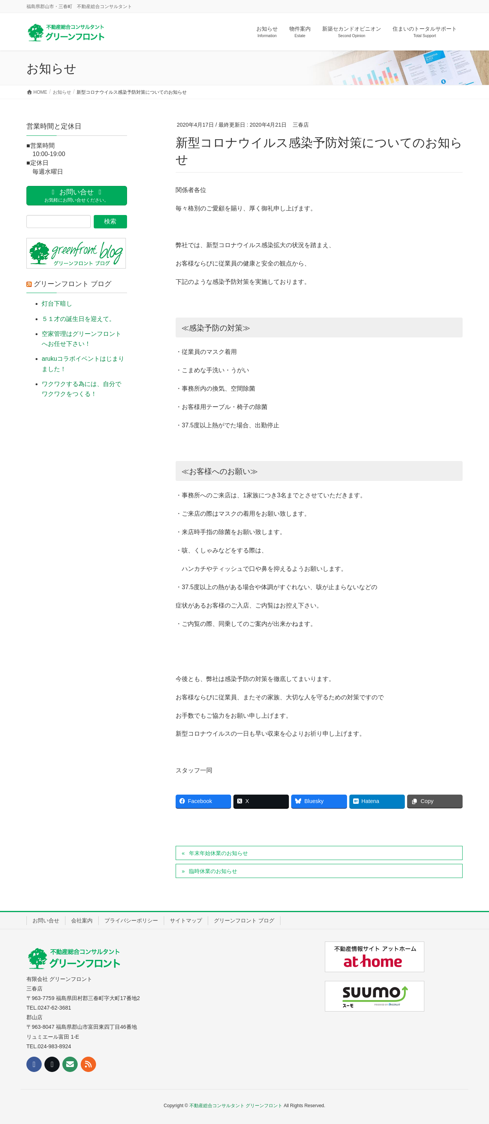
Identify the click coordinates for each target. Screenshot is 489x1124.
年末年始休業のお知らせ (218, 853)
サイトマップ (186, 920)
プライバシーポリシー (131, 920)
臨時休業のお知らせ (213, 871)
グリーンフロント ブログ (72, 284)
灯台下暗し (57, 303)
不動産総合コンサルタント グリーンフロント (235, 1105)
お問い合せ (46, 920)
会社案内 (82, 920)
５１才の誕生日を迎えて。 (78, 319)
